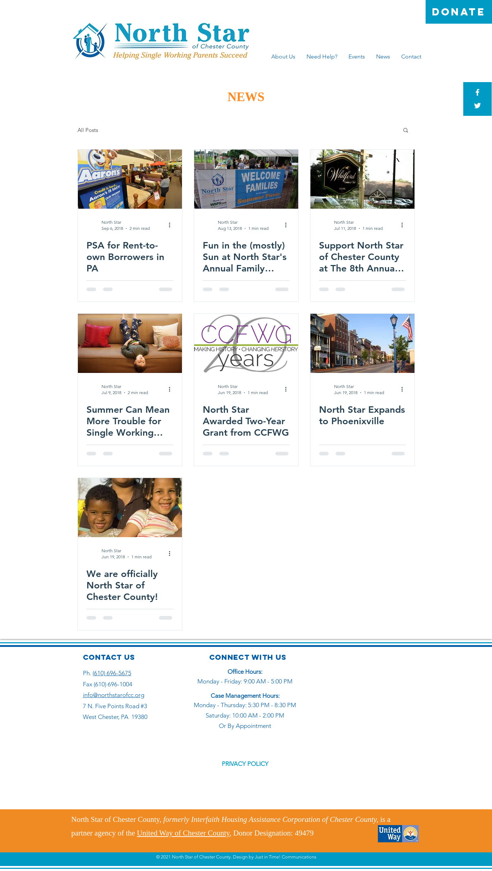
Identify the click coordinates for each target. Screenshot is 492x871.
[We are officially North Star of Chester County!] (130, 507)
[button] (405, 130)
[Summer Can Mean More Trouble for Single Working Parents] (130, 343)
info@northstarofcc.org (113, 695)
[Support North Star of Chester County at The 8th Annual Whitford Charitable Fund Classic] (362, 179)
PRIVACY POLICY (245, 763)
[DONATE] (459, 12)
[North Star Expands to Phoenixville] (362, 343)
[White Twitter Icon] (477, 105)
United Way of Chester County (183, 833)
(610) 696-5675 (112, 673)
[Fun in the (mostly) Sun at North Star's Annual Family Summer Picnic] (246, 179)
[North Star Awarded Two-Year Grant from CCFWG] (246, 343)
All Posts (88, 130)
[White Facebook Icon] (477, 92)
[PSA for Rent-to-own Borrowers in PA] (130, 179)
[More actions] (172, 225)
